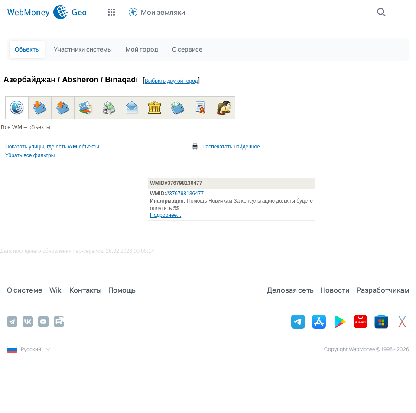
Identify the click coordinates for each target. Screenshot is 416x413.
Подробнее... (165, 215)
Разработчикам (383, 290)
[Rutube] (59, 321)
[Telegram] (12, 321)
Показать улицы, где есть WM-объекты (52, 147)
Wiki (56, 290)
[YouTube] (43, 321)
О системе (24, 290)
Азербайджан (29, 79)
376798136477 (186, 193)
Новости (335, 290)
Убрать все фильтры (30, 155)
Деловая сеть (290, 290)
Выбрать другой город (171, 81)
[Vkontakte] (28, 321)
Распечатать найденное (231, 147)
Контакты (85, 290)
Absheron (80, 79)
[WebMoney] (37, 12)
